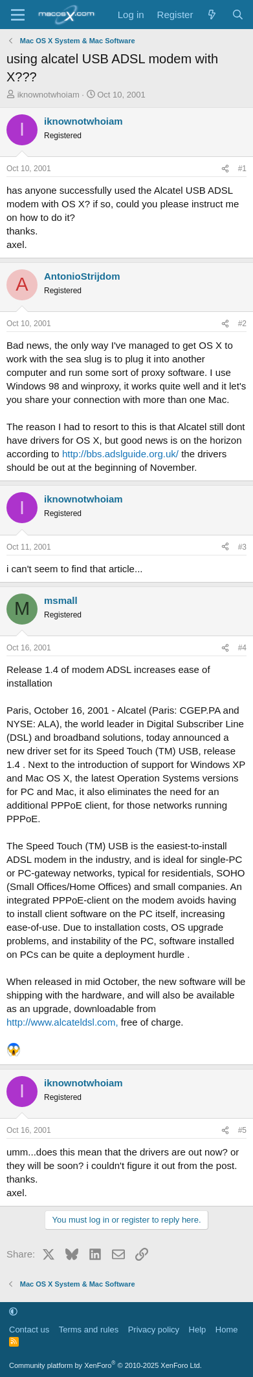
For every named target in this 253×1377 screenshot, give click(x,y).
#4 (242, 647)
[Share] (225, 168)
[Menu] (18, 15)
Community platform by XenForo (105, 1365)
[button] (13, 1311)
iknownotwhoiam (48, 94)
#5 (242, 1130)
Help (197, 1329)
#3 (242, 547)
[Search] (237, 14)
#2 (242, 323)
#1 (242, 168)
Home (226, 1329)
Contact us (29, 1329)
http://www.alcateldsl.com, (62, 1022)
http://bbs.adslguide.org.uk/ (120, 453)
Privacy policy (153, 1329)
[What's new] (212, 14)
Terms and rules (88, 1329)
